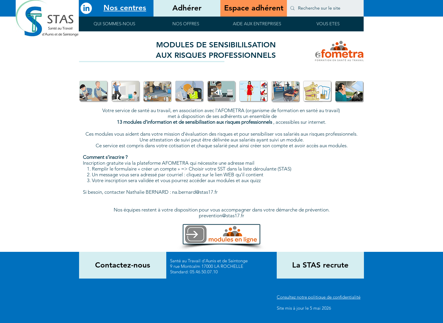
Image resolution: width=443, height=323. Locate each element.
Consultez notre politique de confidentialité (318, 297)
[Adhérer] (186, 8)
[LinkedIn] (86, 8)
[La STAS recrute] (320, 265)
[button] (114, 26)
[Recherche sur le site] (324, 8)
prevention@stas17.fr (221, 215)
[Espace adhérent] (253, 8)
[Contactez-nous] (122, 265)
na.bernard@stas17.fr (195, 192)
